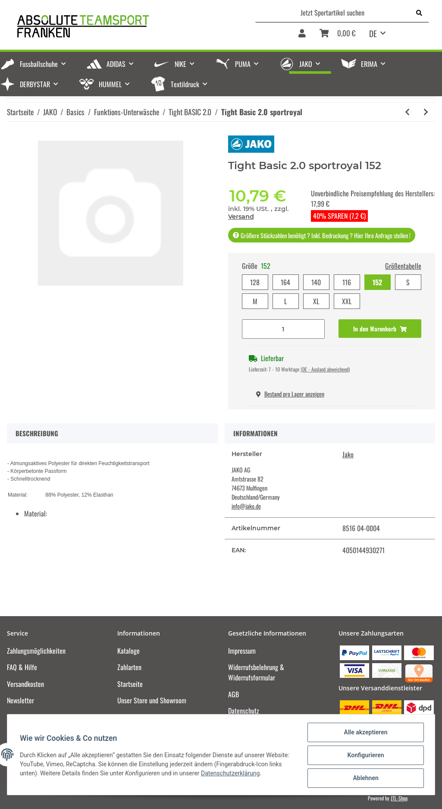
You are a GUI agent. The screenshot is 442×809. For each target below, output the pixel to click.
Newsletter (20, 700)
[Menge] (283, 329)
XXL (346, 301)
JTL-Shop (399, 798)
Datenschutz (243, 710)
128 (255, 282)
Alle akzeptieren (364, 733)
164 (285, 282)
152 (377, 282)
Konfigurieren (364, 755)
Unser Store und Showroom (151, 700)
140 (316, 282)
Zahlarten (129, 667)
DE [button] (373, 33)
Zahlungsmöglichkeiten (36, 650)
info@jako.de (246, 505)
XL (316, 301)
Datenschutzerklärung (231, 774)
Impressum (242, 650)
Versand (241, 216)
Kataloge (128, 650)
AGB (233, 694)
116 (346, 282)
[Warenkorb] (337, 36)
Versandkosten (25, 684)
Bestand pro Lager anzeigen (290, 393)
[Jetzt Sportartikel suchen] (332, 12)
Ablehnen (364, 778)
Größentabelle (403, 266)
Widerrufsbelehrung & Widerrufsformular (256, 672)
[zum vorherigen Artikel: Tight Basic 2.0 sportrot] (407, 112)
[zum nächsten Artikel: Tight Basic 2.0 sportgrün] (426, 112)
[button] (302, 36)
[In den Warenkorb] (380, 328)
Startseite (130, 684)
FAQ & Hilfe (22, 667)
